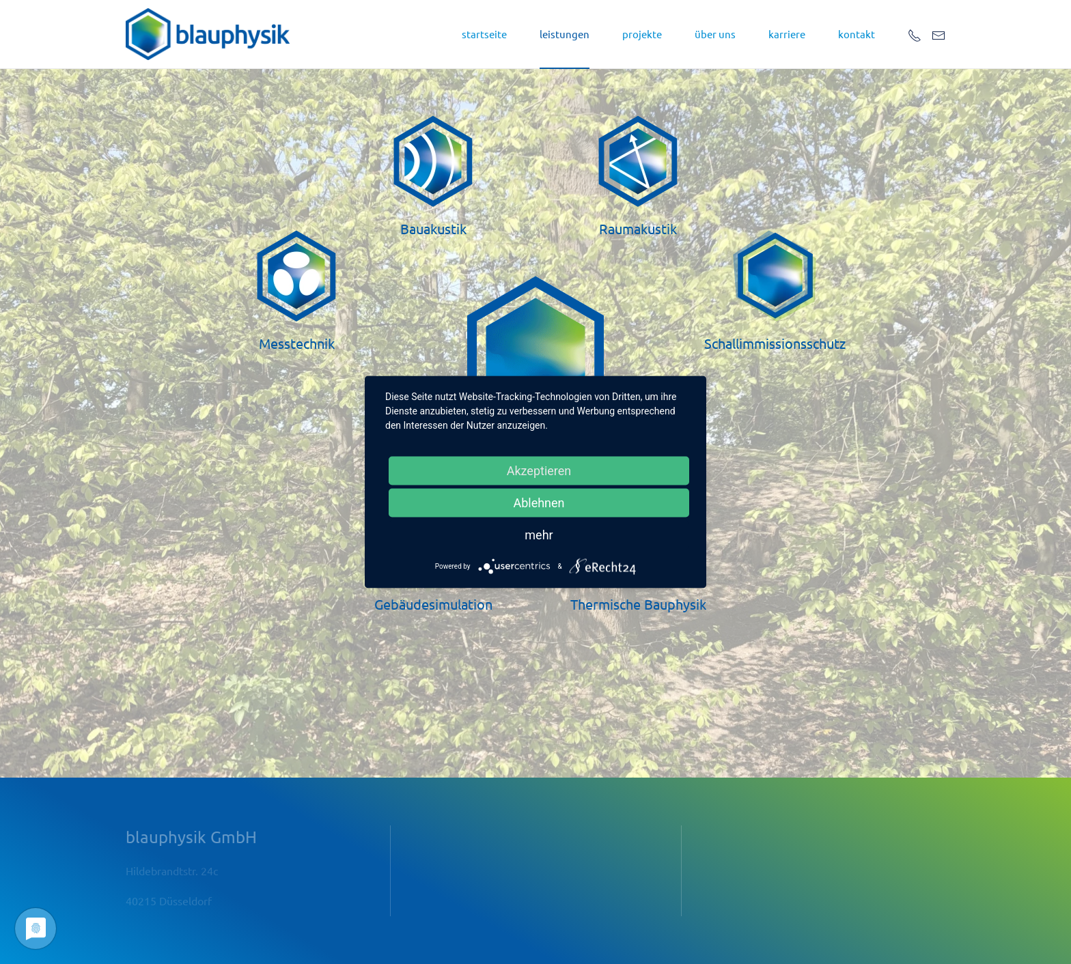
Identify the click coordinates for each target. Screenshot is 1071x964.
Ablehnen (538, 503)
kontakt (856, 33)
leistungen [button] (564, 33)
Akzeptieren (539, 471)
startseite (484, 33)
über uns (715, 33)
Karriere (786, 33)
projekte (642, 33)
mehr (539, 535)
